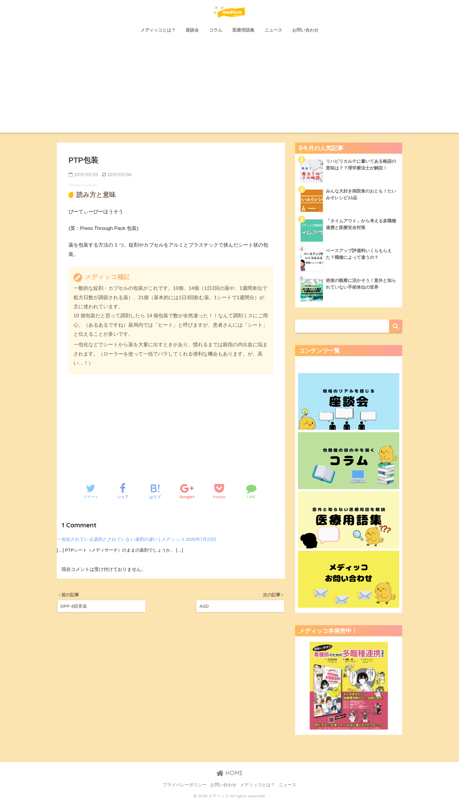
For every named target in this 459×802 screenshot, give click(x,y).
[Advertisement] (229, 89)
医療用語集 (243, 29)
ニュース (273, 29)
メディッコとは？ (158, 29)
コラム (215, 29)
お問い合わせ (305, 29)
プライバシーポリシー (185, 784)
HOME (229, 773)
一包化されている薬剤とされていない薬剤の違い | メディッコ (121, 539)
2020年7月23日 (201, 539)
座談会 (192, 29)
